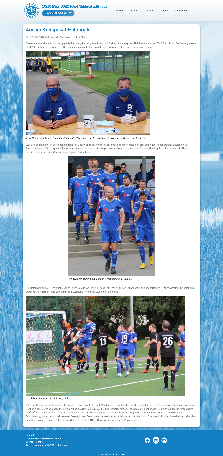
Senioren (134, 10)
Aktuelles (120, 10)
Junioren (150, 10)
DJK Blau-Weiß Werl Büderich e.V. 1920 (74, 6)
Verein (165, 10)
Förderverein (182, 10)
